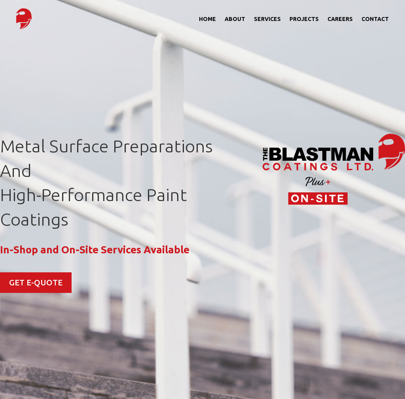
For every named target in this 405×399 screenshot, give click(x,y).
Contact (375, 19)
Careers (340, 19)
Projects (304, 19)
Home (207, 19)
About (235, 19)
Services (267, 19)
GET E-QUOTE (35, 282)
